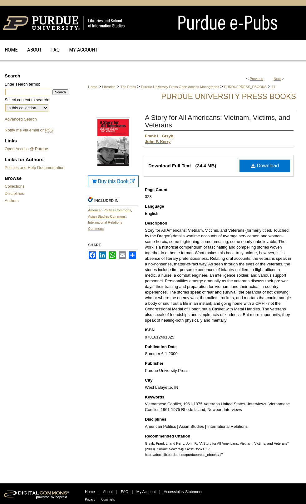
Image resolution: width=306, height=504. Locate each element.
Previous (256, 79)
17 (273, 87)
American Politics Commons (109, 210)
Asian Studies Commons (107, 216)
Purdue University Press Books (228, 96)
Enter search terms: (22, 84)
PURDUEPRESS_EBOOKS (245, 87)
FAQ (124, 492)
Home (92, 87)
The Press (128, 87)
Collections (15, 186)
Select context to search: (27, 99)
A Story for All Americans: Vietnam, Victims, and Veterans (217, 121)
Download (265, 165)
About (108, 492)
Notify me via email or (29, 130)
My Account (146, 492)
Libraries (108, 87)
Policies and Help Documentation (35, 167)
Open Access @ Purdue (26, 148)
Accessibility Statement (183, 492)
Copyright (108, 499)
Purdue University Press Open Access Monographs (180, 87)
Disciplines (14, 193)
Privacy (90, 499)
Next (277, 79)
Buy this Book (113, 181)
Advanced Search (21, 119)
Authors (12, 200)
